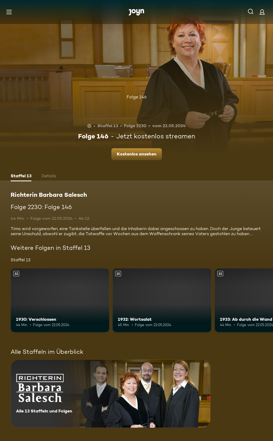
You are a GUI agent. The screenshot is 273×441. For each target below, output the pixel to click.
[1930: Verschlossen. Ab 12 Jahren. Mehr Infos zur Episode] (60, 300)
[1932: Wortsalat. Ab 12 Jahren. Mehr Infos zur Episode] (162, 300)
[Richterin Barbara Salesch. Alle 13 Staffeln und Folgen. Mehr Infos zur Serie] (110, 394)
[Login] (262, 12)
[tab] (21, 176)
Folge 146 (137, 96)
